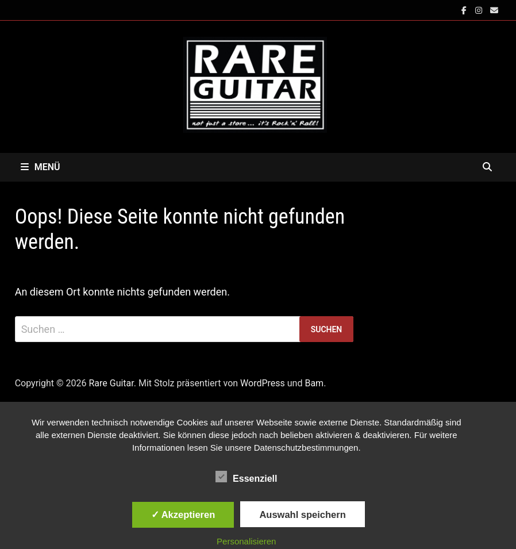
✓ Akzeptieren (183, 514)
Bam (314, 383)
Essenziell (246, 476)
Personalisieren (246, 541)
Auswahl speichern (302, 514)
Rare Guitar (110, 383)
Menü (40, 167)
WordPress (262, 383)
